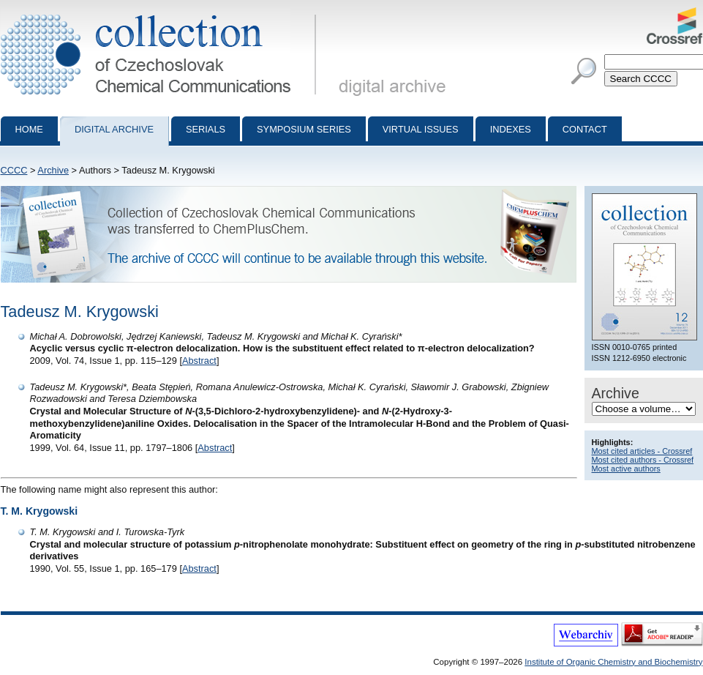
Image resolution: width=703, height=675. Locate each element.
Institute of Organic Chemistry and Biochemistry (613, 661)
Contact (585, 129)
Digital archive (114, 129)
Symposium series (304, 129)
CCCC (14, 170)
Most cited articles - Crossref (642, 451)
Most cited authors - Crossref (643, 459)
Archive (53, 170)
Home (29, 129)
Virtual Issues (421, 129)
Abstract (199, 360)
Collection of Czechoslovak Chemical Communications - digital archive (161, 13)
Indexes (510, 129)
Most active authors (626, 468)
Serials (205, 129)
